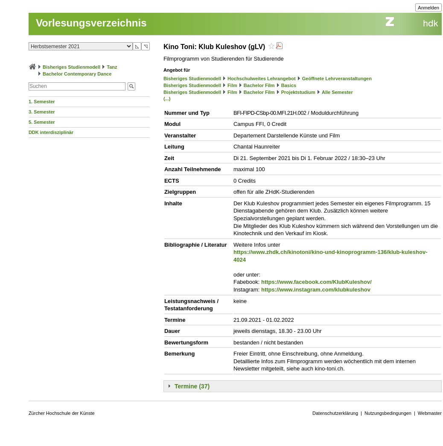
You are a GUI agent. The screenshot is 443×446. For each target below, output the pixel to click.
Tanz (112, 67)
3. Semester (42, 111)
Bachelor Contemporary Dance (77, 73)
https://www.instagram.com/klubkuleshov (315, 289)
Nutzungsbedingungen (387, 413)
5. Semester (42, 122)
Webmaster (430, 413)
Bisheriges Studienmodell (71, 67)
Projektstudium (298, 92)
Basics (288, 85)
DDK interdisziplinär (51, 132)
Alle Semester (337, 92)
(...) (167, 98)
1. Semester (42, 101)
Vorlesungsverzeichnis (91, 23)
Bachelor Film (259, 85)
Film (232, 85)
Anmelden (428, 7)
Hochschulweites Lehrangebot (261, 78)
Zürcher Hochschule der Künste (62, 413)
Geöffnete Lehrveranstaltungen (337, 78)
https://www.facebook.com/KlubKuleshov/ (316, 282)
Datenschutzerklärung (335, 413)
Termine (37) (192, 386)
